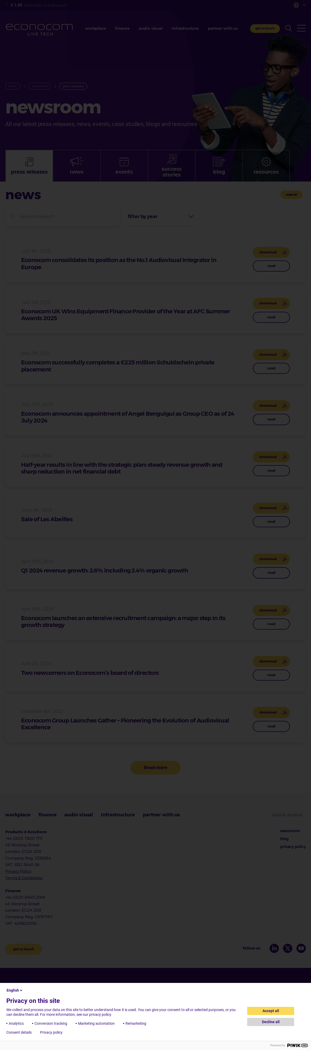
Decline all (271, 1022)
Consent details (19, 1032)
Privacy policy (51, 1032)
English (15, 990)
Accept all (271, 1011)
